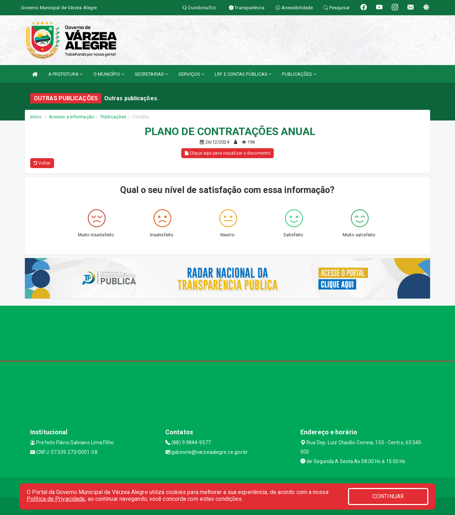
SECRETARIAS (151, 74)
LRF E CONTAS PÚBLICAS (243, 74)
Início (36, 116)
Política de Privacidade (56, 498)
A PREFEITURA (65, 74)
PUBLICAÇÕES (299, 74)
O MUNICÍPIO (108, 74)
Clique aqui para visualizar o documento (227, 153)
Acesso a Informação (71, 116)
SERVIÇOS (191, 74)
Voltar (42, 163)
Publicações (113, 116)
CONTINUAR (388, 496)
